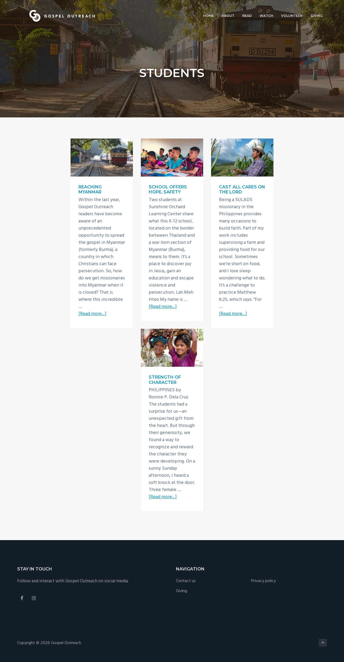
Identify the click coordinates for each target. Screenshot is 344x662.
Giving (181, 591)
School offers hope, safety (168, 189)
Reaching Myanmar (90, 189)
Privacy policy (263, 581)
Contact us (186, 581)
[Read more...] (92, 313)
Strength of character (165, 380)
